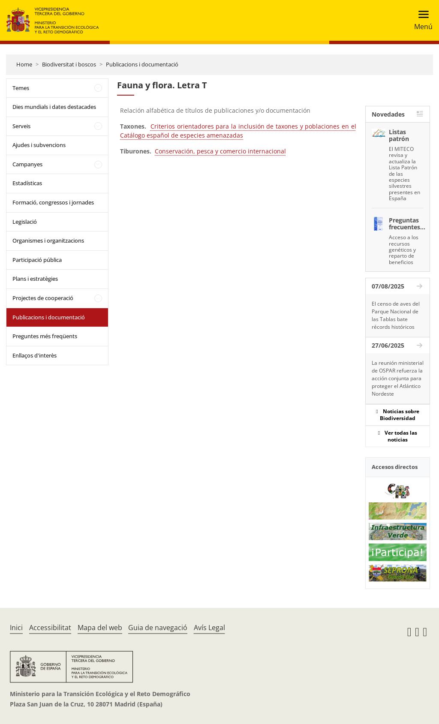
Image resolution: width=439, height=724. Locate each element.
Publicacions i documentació (142, 64)
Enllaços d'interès (34, 355)
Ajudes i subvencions (39, 145)
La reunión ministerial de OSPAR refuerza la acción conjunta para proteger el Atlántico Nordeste (398, 378)
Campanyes (27, 164)
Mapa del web (100, 627)
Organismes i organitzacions (48, 240)
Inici (16, 627)
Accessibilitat (50, 627)
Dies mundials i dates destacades (54, 107)
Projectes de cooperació (42, 298)
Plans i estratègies (35, 278)
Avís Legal (209, 627)
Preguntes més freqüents (44, 336)
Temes (20, 88)
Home (24, 64)
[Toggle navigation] (421, 20)
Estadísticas (27, 183)
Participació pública (37, 260)
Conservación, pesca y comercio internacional (220, 151)
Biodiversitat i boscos (69, 64)
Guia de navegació (157, 627)
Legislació (24, 221)
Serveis (21, 126)
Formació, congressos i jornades (53, 202)
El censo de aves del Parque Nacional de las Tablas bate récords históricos (396, 315)
